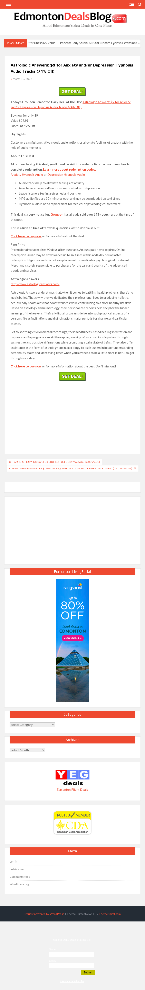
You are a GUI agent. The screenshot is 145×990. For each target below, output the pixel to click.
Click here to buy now (26, 236)
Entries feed (17, 869)
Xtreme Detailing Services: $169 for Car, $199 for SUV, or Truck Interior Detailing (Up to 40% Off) (70, 468)
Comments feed (20, 876)
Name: (52, 949)
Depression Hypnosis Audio (66, 174)
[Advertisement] (72, 413)
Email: (52, 960)
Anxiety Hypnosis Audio (27, 174)
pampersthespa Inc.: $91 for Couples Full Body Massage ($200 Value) (56, 461)
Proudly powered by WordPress (44, 914)
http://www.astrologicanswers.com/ (35, 284)
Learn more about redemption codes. (69, 169)
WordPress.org (19, 884)
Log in (13, 861)
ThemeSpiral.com (110, 914)
